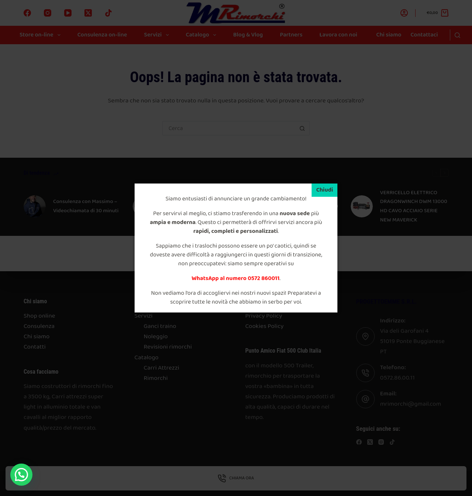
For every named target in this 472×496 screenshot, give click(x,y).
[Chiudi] (324, 190)
